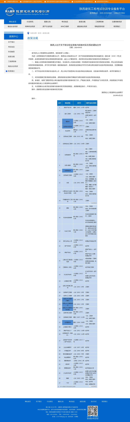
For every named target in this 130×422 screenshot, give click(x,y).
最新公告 (47, 22)
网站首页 (12, 22)
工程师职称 (99, 22)
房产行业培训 (47, 26)
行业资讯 (30, 22)
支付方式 (93, 401)
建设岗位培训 (82, 26)
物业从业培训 (13, 26)
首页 (39, 33)
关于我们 (11, 42)
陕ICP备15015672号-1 (52, 407)
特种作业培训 (30, 26)
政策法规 (82, 22)
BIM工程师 (65, 26)
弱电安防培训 (99, 26)
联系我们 (117, 26)
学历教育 (11, 52)
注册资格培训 (117, 22)
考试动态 (65, 22)
